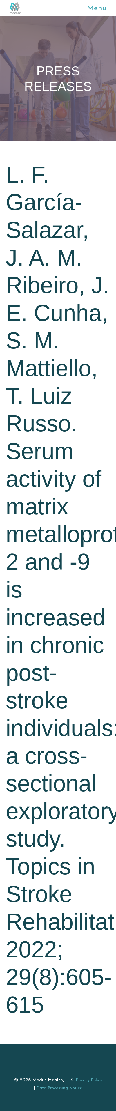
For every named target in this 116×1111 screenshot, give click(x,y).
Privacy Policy (89, 1080)
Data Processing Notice (59, 1088)
